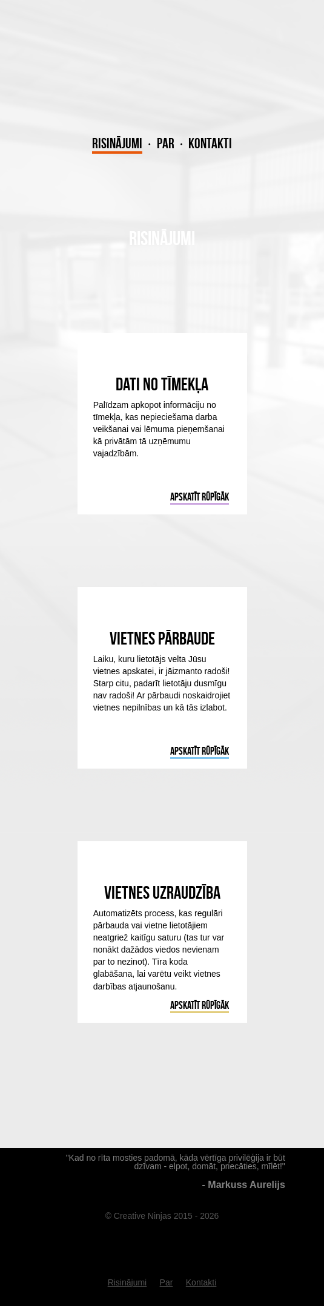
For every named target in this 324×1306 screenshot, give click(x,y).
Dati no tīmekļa (162, 384)
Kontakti (210, 143)
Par (165, 143)
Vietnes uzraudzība (162, 892)
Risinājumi (117, 143)
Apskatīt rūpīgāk (199, 497)
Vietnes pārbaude (162, 638)
